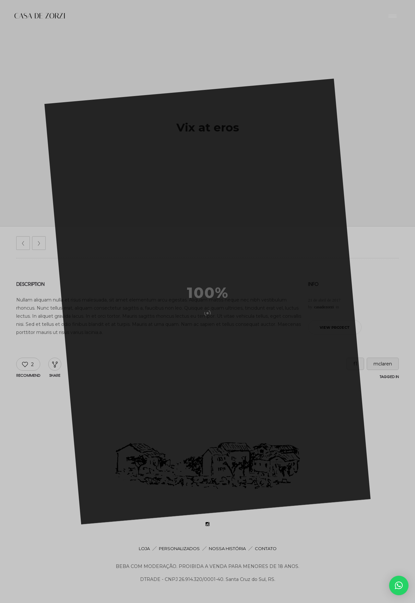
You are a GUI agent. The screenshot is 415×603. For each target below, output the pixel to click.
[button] (399, 585)
